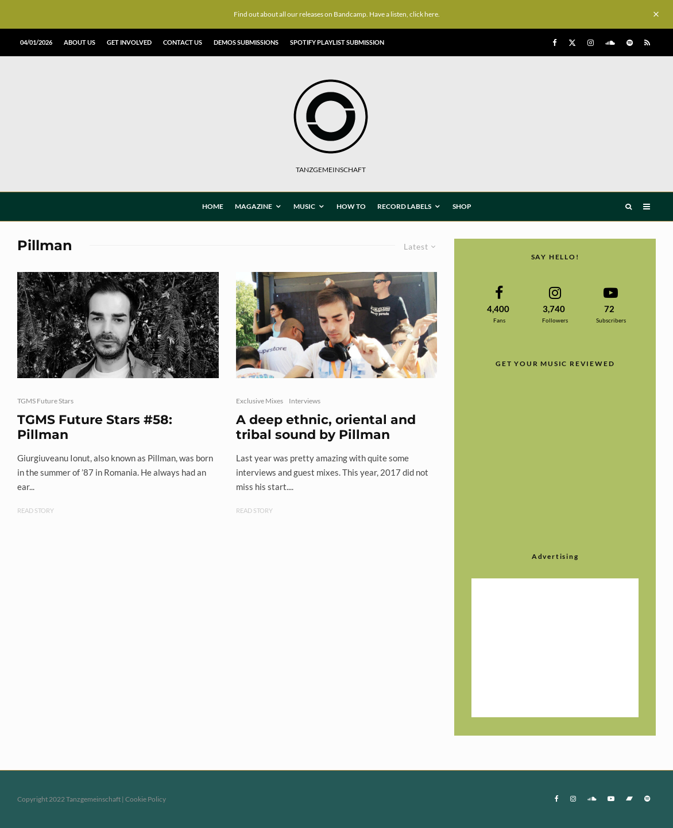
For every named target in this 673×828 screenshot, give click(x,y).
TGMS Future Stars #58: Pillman (94, 427)
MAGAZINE (253, 206)
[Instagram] (590, 42)
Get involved (129, 42)
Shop (461, 206)
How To (351, 206)
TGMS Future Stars (45, 400)
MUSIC (304, 206)
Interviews (304, 400)
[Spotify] (630, 42)
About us (79, 42)
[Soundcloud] (610, 42)
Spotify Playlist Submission (337, 42)
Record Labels (404, 206)
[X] (572, 42)
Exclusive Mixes (259, 400)
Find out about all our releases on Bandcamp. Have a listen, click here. (337, 14)
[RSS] (647, 42)
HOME (212, 206)
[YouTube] (611, 798)
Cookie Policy (145, 799)
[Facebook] (555, 42)
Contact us (182, 42)
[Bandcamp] (629, 798)
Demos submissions (246, 42)
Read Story (35, 510)
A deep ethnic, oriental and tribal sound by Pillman (326, 427)
